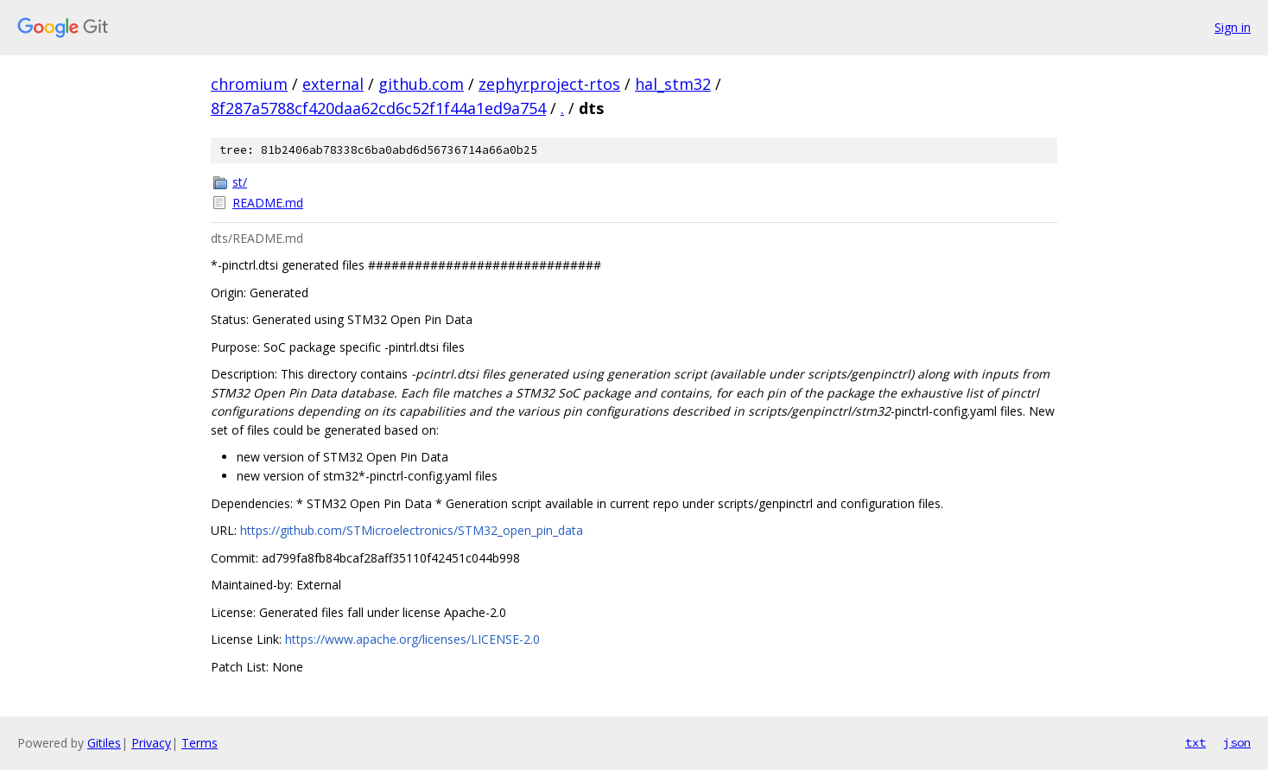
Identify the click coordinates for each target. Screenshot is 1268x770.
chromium (249, 83)
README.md (267, 202)
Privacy (151, 743)
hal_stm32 (673, 83)
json (1237, 742)
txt (1195, 742)
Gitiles (104, 743)
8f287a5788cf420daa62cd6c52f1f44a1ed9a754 (378, 108)
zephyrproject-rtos (549, 83)
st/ (239, 182)
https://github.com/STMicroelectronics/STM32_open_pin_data (411, 530)
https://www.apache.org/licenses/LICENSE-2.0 (412, 639)
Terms (199, 743)
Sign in (1232, 27)
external (333, 83)
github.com (421, 83)
